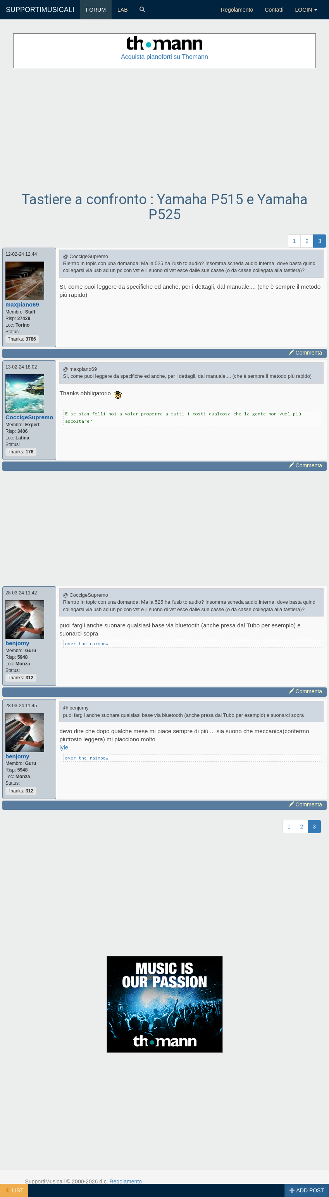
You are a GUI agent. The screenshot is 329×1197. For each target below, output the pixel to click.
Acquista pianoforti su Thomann (164, 56)
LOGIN (306, 10)
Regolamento (237, 10)
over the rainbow (87, 643)
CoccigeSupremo (29, 417)
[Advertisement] (164, 130)
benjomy (17, 643)
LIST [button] (14, 1190)
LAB (122, 10)
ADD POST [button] (306, 1190)
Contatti (274, 10)
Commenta (305, 353)
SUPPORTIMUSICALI (40, 10)
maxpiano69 (22, 304)
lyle (63, 747)
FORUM (96, 10)
